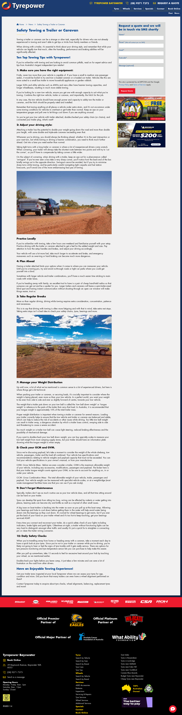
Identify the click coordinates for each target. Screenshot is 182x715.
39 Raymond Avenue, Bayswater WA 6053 (24, 666)
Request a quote (166, 3)
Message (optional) (126, 65)
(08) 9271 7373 (140, 3)
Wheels (126, 8)
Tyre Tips (79, 670)
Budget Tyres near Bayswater (132, 676)
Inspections (80, 691)
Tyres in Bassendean (129, 658)
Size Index (125, 655)
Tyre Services (81, 697)
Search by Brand (82, 664)
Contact (160, 8)
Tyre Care (79, 667)
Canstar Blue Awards (129, 673)
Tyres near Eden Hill (129, 667)
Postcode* (123, 58)
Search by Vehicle (83, 658)
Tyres (116, 8)
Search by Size (82, 661)
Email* (121, 50)
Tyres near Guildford (129, 670)
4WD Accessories (83, 685)
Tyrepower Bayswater (106, 3)
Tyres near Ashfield (128, 664)
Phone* (132, 42)
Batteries (79, 688)
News (176, 13)
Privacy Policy (124, 85)
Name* (122, 34)
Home (20, 24)
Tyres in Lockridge (128, 661)
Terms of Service (139, 85)
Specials (149, 8)
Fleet (171, 13)
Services (138, 8)
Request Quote (127, 91)
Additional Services (83, 703)
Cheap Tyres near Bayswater (132, 679)
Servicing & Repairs (83, 694)
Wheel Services (82, 700)
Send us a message (16, 677)
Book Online (174, 8)
